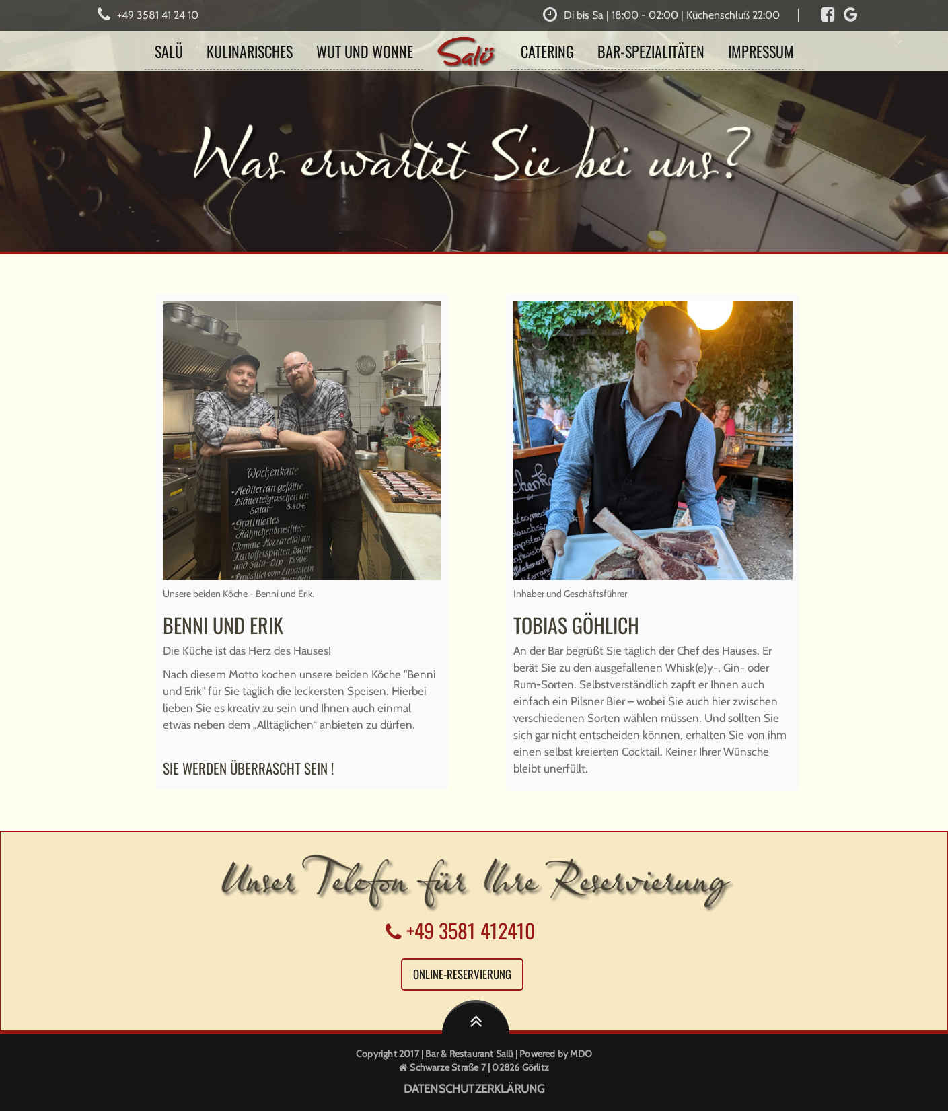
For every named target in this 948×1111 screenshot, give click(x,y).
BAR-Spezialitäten (650, 51)
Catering (547, 51)
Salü (169, 51)
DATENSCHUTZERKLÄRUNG (474, 1089)
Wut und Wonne (364, 51)
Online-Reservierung (462, 974)
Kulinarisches (250, 51)
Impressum (761, 51)
